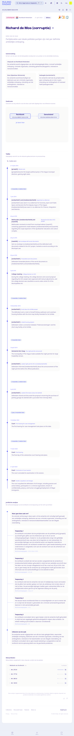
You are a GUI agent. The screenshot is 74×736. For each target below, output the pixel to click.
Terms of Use (14, 714)
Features (26, 710)
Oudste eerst (11, 161)
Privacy (7, 714)
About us (33, 710)
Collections (9, 710)
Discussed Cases (18, 710)
